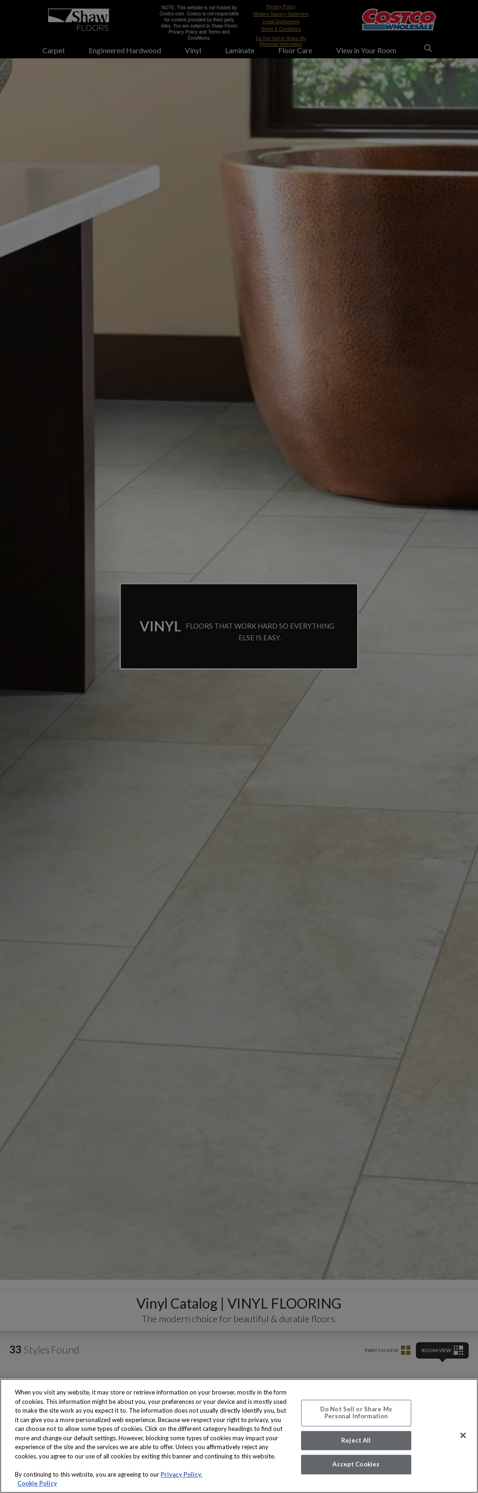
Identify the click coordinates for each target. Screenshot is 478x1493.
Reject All (356, 1440)
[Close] (463, 1435)
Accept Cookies (356, 1464)
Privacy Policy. (181, 1474)
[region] (239, 1436)
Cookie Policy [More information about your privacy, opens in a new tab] (37, 1483)
